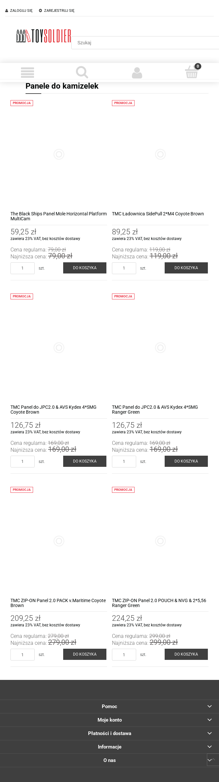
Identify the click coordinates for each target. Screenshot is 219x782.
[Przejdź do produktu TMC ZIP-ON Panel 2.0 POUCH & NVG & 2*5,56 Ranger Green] (160, 541)
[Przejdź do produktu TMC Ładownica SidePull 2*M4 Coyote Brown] (160, 154)
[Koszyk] (191, 72)
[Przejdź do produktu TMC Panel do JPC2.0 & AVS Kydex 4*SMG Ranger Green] (160, 347)
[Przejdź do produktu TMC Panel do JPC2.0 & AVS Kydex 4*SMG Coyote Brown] (58, 347)
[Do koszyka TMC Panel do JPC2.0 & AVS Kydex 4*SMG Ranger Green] (186, 461)
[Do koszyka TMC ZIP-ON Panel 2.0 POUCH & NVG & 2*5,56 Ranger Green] (186, 654)
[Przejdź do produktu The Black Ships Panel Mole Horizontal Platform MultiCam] (58, 154)
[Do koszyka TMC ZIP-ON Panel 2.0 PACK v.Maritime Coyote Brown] (85, 654)
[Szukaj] (82, 72)
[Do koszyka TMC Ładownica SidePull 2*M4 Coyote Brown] (186, 267)
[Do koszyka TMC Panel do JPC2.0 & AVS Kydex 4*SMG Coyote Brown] (85, 461)
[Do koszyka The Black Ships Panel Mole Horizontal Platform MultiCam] (85, 267)
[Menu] (27, 72)
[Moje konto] (137, 72)
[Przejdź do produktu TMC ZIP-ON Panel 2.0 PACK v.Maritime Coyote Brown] (58, 541)
